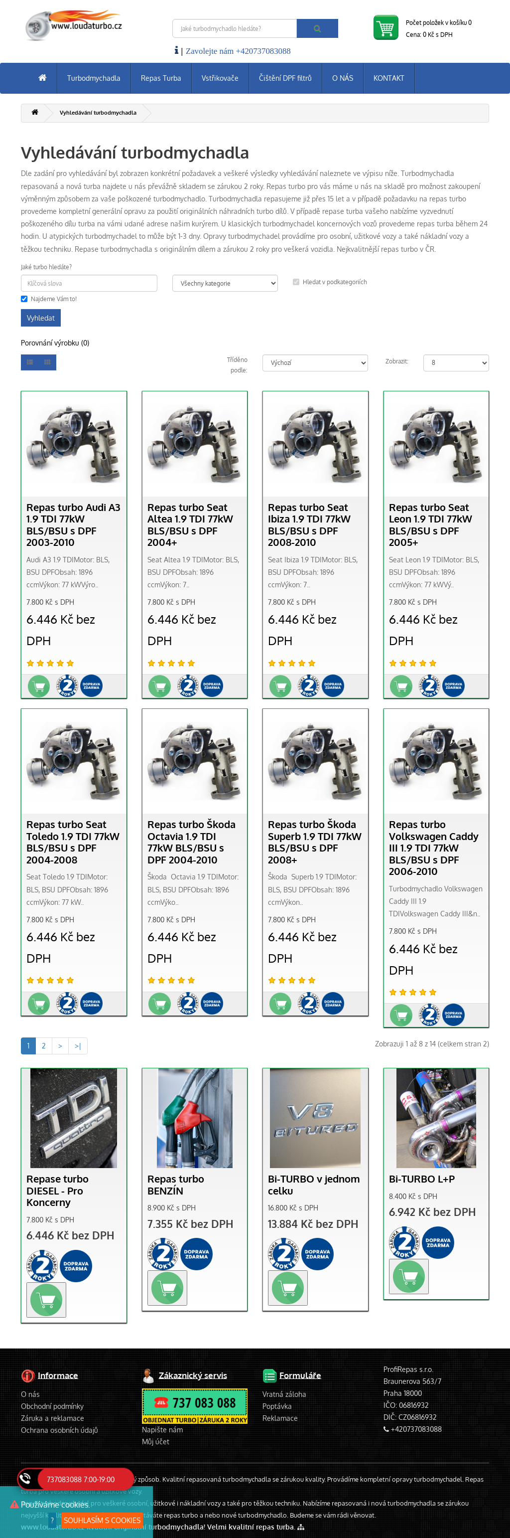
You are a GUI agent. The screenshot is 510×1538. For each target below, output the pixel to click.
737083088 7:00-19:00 (81, 1479)
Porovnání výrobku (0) (55, 343)
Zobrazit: (396, 361)
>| (78, 1045)
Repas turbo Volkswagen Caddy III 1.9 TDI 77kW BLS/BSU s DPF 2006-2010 (434, 847)
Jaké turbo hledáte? (46, 267)
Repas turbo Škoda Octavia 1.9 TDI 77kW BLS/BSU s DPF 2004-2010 (191, 842)
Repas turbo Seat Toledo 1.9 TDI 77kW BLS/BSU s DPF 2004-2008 (73, 842)
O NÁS (342, 78)
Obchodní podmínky (52, 1406)
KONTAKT (389, 78)
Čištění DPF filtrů (285, 78)
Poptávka (277, 1406)
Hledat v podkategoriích (330, 282)
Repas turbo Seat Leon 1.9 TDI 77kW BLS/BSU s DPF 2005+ (430, 525)
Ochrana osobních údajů (59, 1430)
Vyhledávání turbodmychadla (98, 112)
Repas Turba (161, 78)
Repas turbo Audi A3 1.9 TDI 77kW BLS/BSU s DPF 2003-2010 (73, 525)
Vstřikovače (220, 78)
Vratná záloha (284, 1394)
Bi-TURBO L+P (422, 1179)
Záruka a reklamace (52, 1418)
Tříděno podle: (237, 365)
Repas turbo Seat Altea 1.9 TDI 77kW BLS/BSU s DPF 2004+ (190, 525)
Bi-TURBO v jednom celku (314, 1185)
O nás (30, 1394)
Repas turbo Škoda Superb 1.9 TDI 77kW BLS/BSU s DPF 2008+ (315, 842)
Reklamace (280, 1418)
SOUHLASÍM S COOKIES (102, 1520)
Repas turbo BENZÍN (175, 1185)
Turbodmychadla (94, 78)
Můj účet (155, 1441)
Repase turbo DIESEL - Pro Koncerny (57, 1190)
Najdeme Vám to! (49, 299)
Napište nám (162, 1429)
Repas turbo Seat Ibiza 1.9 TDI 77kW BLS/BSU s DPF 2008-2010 (309, 525)
